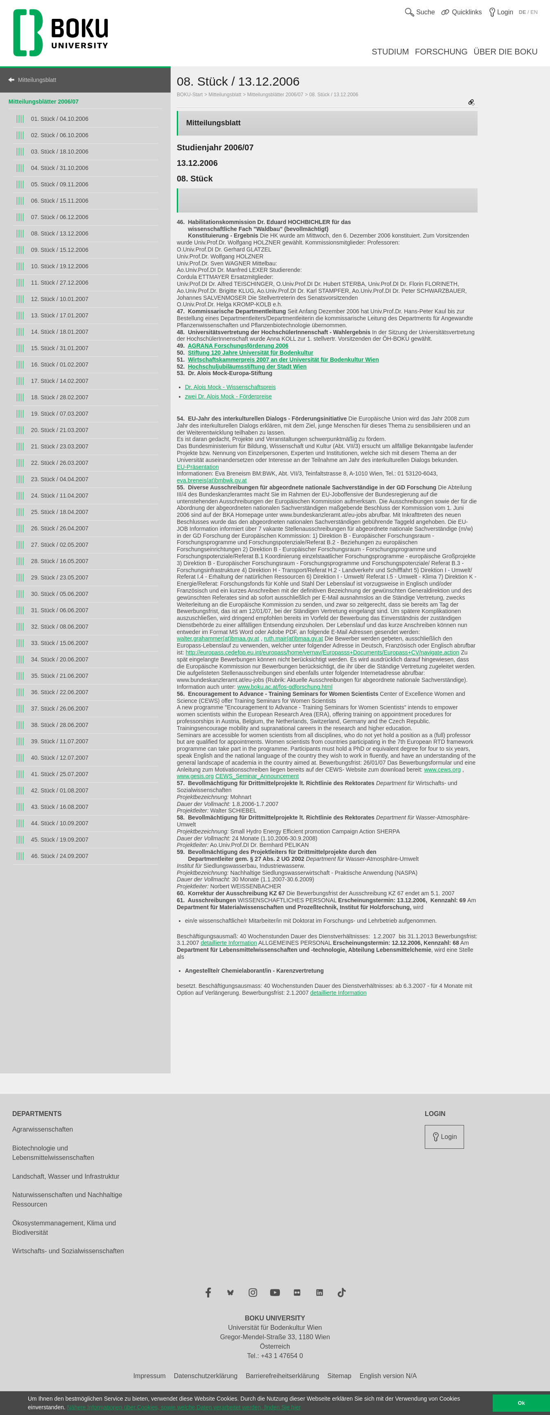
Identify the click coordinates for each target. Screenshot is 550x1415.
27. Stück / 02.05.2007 (59, 544)
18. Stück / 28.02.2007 (59, 397)
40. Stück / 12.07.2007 (59, 757)
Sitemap (339, 1375)
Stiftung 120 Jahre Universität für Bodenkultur (250, 352)
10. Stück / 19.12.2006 (59, 266)
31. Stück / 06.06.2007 (59, 610)
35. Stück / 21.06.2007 (59, 675)
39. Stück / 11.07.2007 (59, 741)
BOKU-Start (190, 94)
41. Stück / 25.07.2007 (59, 774)
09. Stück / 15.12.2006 (59, 250)
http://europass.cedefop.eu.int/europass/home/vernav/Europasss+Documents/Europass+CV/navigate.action (323, 652)
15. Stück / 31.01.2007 (59, 348)
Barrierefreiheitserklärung (282, 1375)
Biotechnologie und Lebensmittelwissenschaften (53, 1153)
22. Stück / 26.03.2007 (59, 463)
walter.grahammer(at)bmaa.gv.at (218, 638)
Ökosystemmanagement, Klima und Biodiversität (64, 1228)
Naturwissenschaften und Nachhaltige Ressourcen (67, 1199)
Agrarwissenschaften (42, 1129)
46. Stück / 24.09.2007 (59, 856)
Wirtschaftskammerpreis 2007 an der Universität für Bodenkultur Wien (283, 359)
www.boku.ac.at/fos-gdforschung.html (285, 687)
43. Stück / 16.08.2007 (59, 807)
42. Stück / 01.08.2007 (59, 790)
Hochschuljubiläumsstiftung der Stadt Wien (247, 366)
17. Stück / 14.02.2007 (59, 381)
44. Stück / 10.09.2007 (59, 823)
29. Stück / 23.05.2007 (59, 577)
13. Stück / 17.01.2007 (59, 315)
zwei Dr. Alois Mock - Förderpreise (228, 396)
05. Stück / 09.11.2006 (59, 184)
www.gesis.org (195, 776)
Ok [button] (521, 1403)
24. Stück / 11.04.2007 (59, 495)
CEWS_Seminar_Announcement (257, 776)
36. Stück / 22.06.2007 (59, 692)
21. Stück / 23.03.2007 (59, 446)
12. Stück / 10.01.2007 (59, 299)
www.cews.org (442, 769)
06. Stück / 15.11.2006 (59, 200)
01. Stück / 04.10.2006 (59, 118)
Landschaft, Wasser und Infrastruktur (65, 1176)
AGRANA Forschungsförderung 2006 (238, 345)
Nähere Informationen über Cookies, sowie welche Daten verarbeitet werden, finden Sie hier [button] (184, 1407)
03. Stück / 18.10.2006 (59, 151)
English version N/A (388, 1375)
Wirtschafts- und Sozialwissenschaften (68, 1250)
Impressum (149, 1375)
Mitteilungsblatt (37, 80)
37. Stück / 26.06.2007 (59, 708)
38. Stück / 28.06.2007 (59, 725)
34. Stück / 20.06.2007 (59, 659)
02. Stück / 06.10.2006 (59, 135)
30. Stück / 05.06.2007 (59, 594)
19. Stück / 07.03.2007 (59, 413)
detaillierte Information (229, 943)
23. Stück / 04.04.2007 (59, 479)
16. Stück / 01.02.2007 (59, 364)
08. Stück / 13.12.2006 (59, 233)
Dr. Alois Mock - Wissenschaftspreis (230, 387)
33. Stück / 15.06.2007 (59, 643)
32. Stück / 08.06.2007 (59, 626)
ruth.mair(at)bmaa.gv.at (293, 638)
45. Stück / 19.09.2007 (59, 839)
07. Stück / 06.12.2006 (59, 217)
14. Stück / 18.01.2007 (59, 331)
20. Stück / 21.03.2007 (59, 430)
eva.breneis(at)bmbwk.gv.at (212, 480)
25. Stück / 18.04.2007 (59, 512)
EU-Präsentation (198, 467)
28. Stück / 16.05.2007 (59, 561)
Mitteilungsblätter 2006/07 (44, 101)
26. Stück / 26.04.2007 (59, 528)
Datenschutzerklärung (206, 1375)
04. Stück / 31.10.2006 (59, 168)
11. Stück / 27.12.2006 (59, 282)
